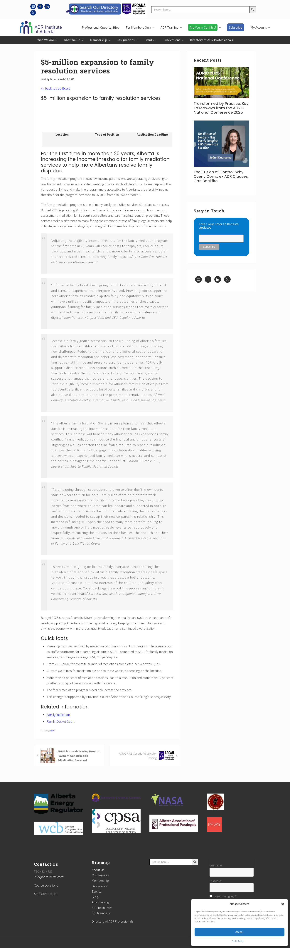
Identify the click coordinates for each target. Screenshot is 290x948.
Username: (216, 865)
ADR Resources (102, 908)
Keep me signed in (226, 896)
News (52, 730)
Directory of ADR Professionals (113, 921)
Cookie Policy (237, 941)
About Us (98, 870)
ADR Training (100, 902)
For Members (101, 913)
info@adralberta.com (48, 877)
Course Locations (46, 885)
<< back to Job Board (56, 88)
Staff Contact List (46, 894)
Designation (100, 886)
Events (96, 891)
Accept (239, 932)
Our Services (100, 875)
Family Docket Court (61, 721)
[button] (282, 904)
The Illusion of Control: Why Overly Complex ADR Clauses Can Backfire (221, 176)
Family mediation (58, 715)
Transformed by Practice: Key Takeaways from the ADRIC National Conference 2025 (221, 108)
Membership (100, 880)
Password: (216, 881)
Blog (95, 897)
